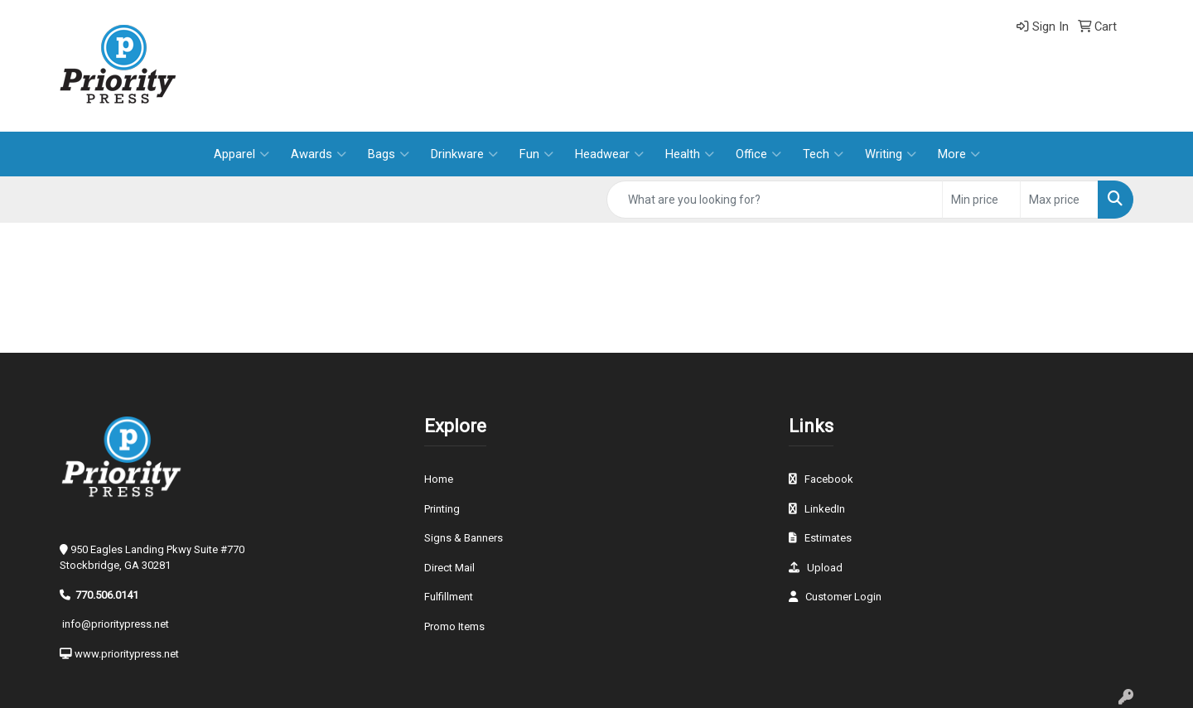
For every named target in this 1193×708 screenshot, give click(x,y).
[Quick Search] (774, 200)
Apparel (241, 154)
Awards (318, 154)
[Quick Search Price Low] (981, 200)
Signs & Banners (463, 538)
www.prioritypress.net (127, 654)
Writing (890, 154)
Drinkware (464, 154)
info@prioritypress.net (115, 624)
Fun (536, 154)
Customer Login (843, 596)
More (959, 154)
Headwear (609, 154)
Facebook (828, 479)
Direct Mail (449, 567)
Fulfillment (448, 596)
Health (689, 154)
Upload (825, 567)
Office (758, 154)
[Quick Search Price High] (1059, 200)
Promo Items (454, 626)
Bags (388, 154)
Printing (442, 509)
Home (438, 479)
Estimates (828, 538)
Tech (823, 154)
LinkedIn (824, 509)
